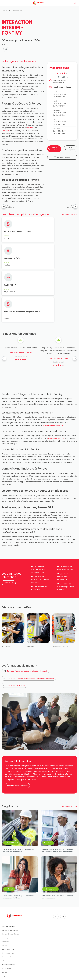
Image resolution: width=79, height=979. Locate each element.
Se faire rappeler (69, 149)
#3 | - (14, 635)
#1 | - (25, 620)
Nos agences (6, 918)
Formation (5, 891)
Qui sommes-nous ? (9, 898)
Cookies (21, 971)
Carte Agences (17, 10)
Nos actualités (7, 906)
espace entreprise (56, 388)
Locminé (31, 128)
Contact (5, 921)
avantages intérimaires (53, 375)
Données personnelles (35, 971)
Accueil (4, 10)
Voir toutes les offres (69, 214)
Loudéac (5, 130)
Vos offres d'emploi (8, 876)
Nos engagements (8, 902)
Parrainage (5, 887)
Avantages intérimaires (10, 879)
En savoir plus (8, 532)
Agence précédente (4, 206)
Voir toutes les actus (69, 756)
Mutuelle (5, 895)
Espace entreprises (8, 914)
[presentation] (4, 308)
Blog (3, 925)
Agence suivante (75, 206)
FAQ (3, 910)
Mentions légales (9, 971)
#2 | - (28, 628)
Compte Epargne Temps (10, 883)
